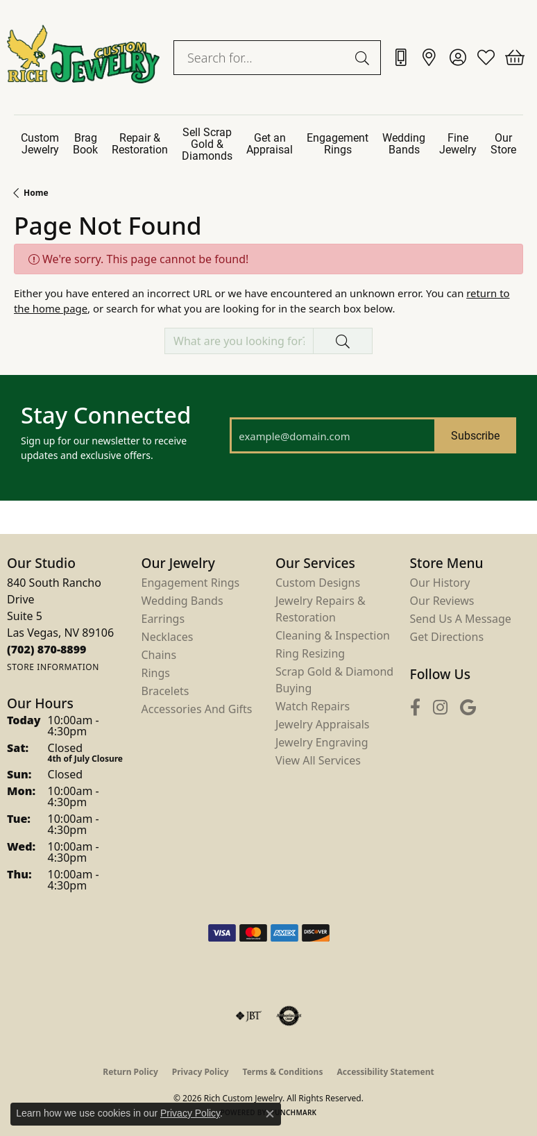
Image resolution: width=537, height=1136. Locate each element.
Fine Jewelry (458, 143)
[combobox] (261, 57)
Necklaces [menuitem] (168, 636)
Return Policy (130, 1072)
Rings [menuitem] (156, 672)
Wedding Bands (403, 143)
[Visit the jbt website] (248, 1015)
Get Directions (447, 636)
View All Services (318, 760)
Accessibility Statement (385, 1072)
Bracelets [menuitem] (165, 691)
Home (36, 193)
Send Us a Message (460, 618)
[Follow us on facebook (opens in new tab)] (415, 707)
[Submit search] (364, 57)
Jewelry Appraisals (322, 724)
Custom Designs (317, 582)
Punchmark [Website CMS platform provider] (294, 1112)
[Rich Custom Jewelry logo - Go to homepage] (83, 57)
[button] (457, 58)
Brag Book (85, 143)
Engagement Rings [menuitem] (191, 582)
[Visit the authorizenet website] (289, 1015)
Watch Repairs (312, 706)
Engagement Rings (337, 143)
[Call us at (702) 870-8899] (47, 649)
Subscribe (475, 435)
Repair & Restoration (140, 143)
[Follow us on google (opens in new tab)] (468, 707)
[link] (400, 58)
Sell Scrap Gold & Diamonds (207, 143)
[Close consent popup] (270, 1114)
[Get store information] (53, 667)
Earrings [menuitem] (163, 618)
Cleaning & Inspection (332, 635)
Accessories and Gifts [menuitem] (197, 709)
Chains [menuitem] (159, 654)
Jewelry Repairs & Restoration (320, 609)
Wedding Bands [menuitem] (182, 600)
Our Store (503, 143)
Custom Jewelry (40, 143)
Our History (440, 582)
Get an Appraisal (269, 143)
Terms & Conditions (283, 1072)
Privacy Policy (200, 1072)
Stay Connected (106, 415)
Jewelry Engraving (321, 742)
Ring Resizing (310, 653)
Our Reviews (442, 600)
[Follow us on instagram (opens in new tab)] (440, 707)
